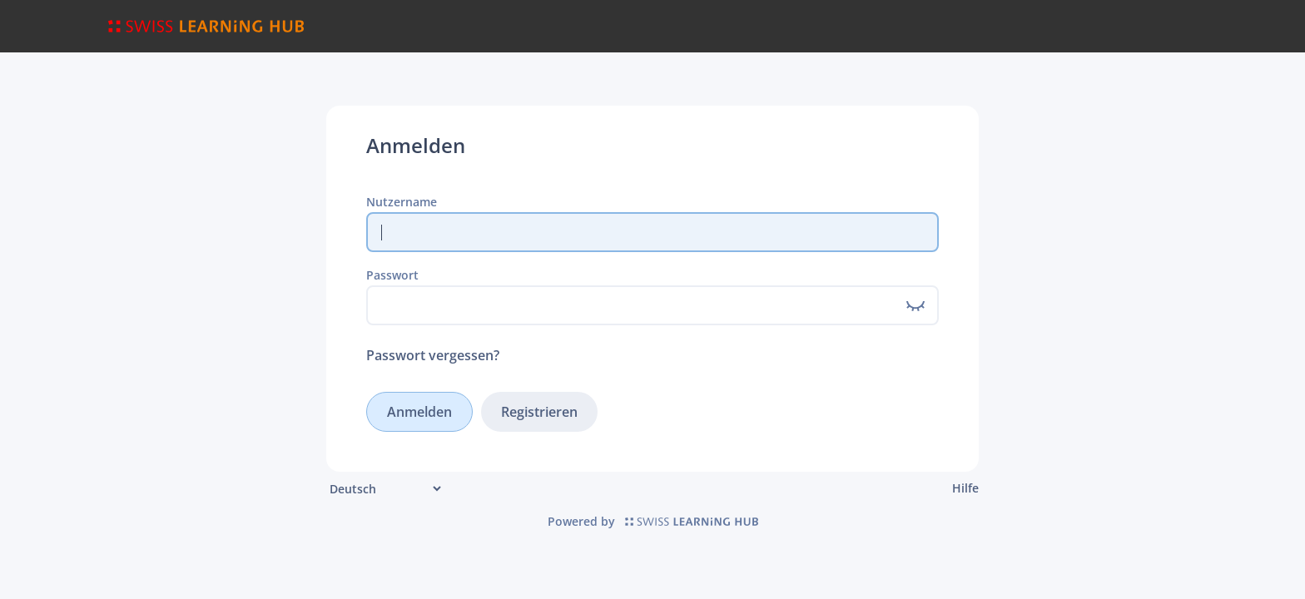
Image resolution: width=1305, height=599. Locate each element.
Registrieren (539, 412)
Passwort (392, 275)
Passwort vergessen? (432, 355)
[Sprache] (385, 489)
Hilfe (965, 488)
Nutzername (401, 202)
